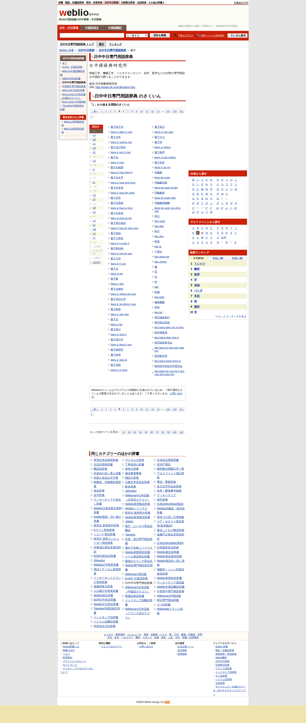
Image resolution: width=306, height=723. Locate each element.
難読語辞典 (100, 468)
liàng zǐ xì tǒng (119, 370)
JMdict (129, 521)
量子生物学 (117, 288)
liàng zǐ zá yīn (163, 167)
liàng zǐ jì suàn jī (120, 243)
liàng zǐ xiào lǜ (119, 359)
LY (94, 238)
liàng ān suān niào (165, 197)
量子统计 (116, 329)
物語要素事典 (133, 473)
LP (94, 199)
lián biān (159, 297)
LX (94, 233)
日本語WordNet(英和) (170, 543)
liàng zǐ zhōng (163, 147)
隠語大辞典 (132, 477)
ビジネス (108, 634)
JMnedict (99, 560)
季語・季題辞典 (166, 481)
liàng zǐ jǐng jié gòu (121, 253)
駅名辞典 (130, 486)
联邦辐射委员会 (163, 342)
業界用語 (120, 634)
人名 (170, 637)
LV (94, 225)
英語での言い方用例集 (170, 517)
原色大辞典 (132, 468)
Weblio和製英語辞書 (137, 552)
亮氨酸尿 (160, 192)
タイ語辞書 (164, 604)
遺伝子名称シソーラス (138, 547)
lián (157, 286)
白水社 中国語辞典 (136, 578)
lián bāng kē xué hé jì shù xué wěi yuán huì (169, 373)
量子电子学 (117, 126)
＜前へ (94, 111)
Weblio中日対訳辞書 (106, 604)
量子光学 (116, 137)
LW (94, 229)
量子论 (114, 268)
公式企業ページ (185, 646)
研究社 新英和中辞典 (106, 525)
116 (175, 111)
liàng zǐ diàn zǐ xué (121, 132)
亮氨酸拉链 (161, 182)
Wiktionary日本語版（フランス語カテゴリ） (137, 613)
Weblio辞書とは (71, 646)
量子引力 (160, 137)
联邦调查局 (161, 332)
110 (181, 432)
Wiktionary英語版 (135, 574)
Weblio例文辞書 (103, 595)
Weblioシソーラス (136, 508)
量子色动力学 (118, 299)
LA (94, 135)
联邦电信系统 (162, 322)
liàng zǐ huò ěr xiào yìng (124, 228)
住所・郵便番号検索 (169, 490)
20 (129, 432)
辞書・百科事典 (190, 637)
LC (94, 143)
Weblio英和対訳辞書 (169, 578)
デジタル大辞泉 (134, 460)
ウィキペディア (166, 495)
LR (94, 208)
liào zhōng (160, 261)
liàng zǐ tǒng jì (119, 334)
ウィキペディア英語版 (170, 582)
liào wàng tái (162, 256)
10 (141, 111)
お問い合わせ (146, 646)
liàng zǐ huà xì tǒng (122, 208)
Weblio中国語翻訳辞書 (171, 586)
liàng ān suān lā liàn (166, 187)
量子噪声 (160, 152)
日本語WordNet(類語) (170, 504)
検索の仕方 (69, 650)
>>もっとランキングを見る (230, 316)
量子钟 (158, 142)
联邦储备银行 (162, 317)
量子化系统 (117, 202)
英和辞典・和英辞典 (226, 654)
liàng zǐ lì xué (118, 263)
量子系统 (116, 364)
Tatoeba (130, 534)
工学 (176, 634)
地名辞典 (99, 490)
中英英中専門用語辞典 (170, 591)
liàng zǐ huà (117, 162)
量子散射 (116, 309)
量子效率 (116, 354)
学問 (199, 634)
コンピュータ (134, 634)
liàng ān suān (162, 177)
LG (94, 160)
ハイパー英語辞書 (105, 534)
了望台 (158, 251)
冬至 (197, 295)
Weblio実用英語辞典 (137, 517)
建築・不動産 (188, 634)
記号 (223, 237)
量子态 (114, 319)
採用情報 (182, 654)
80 (163, 432)
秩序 (197, 274)
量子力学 (116, 258)
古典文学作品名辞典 (137, 482)
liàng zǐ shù (117, 283)
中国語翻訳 (115, 27)
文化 (109, 637)
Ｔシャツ (199, 263)
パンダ (198, 290)
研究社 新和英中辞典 (137, 512)
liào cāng (160, 221)
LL (94, 182)
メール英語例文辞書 (137, 556)
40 (140, 432)
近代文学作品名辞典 (169, 486)
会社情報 (182, 650)
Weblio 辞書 (66, 50)
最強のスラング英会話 (138, 561)
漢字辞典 (162, 499)
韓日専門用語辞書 (168, 600)
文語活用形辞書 (103, 464)
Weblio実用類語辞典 (137, 504)
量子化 (114, 157)
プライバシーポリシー (74, 661)
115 (168, 111)
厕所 (197, 306)
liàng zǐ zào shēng (165, 157)
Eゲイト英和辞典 (104, 530)
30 (135, 432)
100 (174, 432)
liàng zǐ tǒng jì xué (121, 344)
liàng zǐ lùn (117, 273)
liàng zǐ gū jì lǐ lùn (121, 152)
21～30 (237, 258)
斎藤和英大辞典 (103, 586)
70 (157, 432)
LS (94, 212)
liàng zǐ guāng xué (121, 142)
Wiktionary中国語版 (169, 595)
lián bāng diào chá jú (167, 337)
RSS (167, 702)
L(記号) (96, 262)
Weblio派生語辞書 (168, 552)
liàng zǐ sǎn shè (120, 314)
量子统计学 (117, 339)
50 (146, 432)
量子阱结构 (117, 248)
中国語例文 (92, 27)
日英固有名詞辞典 (168, 547)
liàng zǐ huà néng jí (122, 172)
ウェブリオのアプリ (111, 646)
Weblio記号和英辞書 (106, 564)
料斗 (157, 231)
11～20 (218, 258)
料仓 (157, 216)
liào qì (158, 246)
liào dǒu (159, 236)
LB (94, 139)
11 (147, 111)
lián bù (158, 312)
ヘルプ (66, 654)
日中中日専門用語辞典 (112, 50)
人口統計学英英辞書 (106, 590)
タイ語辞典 (221, 676)
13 (158, 111)
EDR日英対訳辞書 (105, 555)
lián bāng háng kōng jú (168, 361)
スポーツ (147, 637)
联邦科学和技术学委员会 (168, 366)
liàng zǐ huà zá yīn (121, 218)
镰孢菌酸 (160, 302)
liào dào (159, 226)
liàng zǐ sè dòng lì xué (123, 304)
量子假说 (116, 233)
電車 (146, 634)
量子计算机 (117, 238)
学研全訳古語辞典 (105, 626)
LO (94, 195)
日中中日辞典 (112, 2)
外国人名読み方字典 (106, 477)
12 (152, 111)
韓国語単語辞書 (134, 596)
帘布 (157, 307)
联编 (157, 292)
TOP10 (198, 258)
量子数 (114, 278)
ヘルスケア (127, 637)
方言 (177, 637)
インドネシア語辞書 (106, 617)
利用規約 (67, 657)
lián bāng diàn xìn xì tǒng (169, 327)
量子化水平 (117, 177)
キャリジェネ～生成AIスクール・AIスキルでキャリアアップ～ (229, 690)
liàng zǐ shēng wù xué (123, 294)
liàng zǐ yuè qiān (164, 132)
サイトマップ (70, 665)
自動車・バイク (159, 634)
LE (94, 152)
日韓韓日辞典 (128, 2)
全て (64, 63)
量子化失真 (117, 187)
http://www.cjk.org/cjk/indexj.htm (115, 87)
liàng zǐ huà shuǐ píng (123, 182)
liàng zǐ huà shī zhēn (123, 192)
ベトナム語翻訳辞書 (106, 621)
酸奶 (197, 268)
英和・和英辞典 (94, 2)
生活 (116, 637)
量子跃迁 (160, 126)
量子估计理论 (118, 147)
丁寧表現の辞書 (134, 464)
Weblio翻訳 (221, 657)
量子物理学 (117, 349)
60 (151, 432)
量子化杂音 (117, 213)
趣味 (137, 637)
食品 (163, 637)
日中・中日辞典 (68, 27)
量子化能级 (117, 167)
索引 (101, 44)
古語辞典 (141, 2)
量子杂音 (160, 162)
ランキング (115, 44)
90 (168, 432)
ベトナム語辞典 (223, 679)
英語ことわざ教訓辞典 (170, 530)
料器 (157, 241)
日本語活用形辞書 (168, 460)
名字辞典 (99, 495)
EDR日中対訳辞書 (105, 599)
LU (94, 220)
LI (94, 169)
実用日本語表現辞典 (106, 460)
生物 (156, 637)
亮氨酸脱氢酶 (162, 202)
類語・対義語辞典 (74, 2)
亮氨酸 (158, 172)
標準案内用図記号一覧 (170, 468)
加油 (197, 285)
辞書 (60, 2)
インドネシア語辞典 (226, 672)
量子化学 (116, 197)
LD (94, 148)
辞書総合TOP (241, 2)
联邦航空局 (161, 355)
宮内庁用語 (164, 464)
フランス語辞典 (223, 668)
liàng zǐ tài (116, 324)
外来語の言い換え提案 (107, 473)
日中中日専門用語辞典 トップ (77, 44)
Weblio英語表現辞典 (169, 556)
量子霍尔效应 (118, 223)
